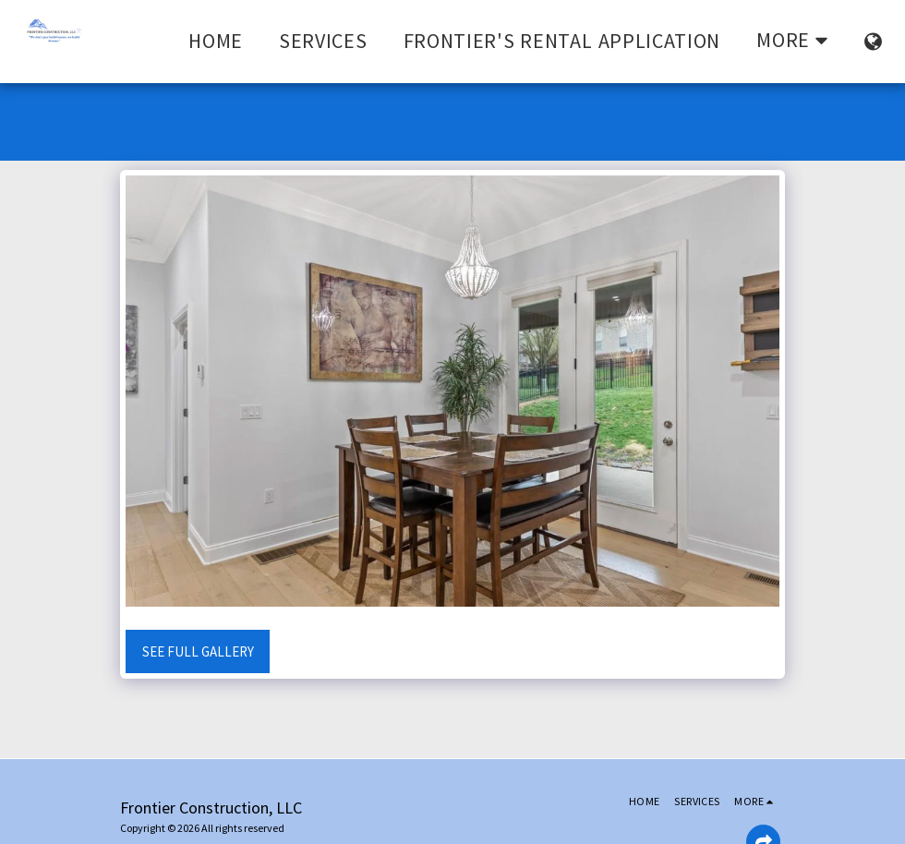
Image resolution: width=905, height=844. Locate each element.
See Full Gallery (198, 651)
